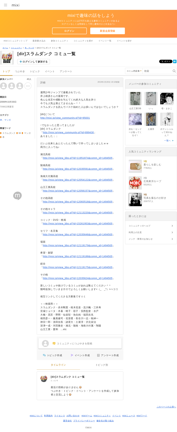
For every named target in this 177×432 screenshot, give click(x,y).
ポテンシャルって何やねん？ (166, 132)
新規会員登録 (107, 31)
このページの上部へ (166, 407)
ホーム (5, 48)
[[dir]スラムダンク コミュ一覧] (43, 378)
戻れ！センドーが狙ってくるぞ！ (135, 132)
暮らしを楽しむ (152, 164)
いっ (151, 108)
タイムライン (58, 365)
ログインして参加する (35, 61)
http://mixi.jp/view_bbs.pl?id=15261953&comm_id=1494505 (78, 223)
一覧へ (167, 140)
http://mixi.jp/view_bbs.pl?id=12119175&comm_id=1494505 (78, 267)
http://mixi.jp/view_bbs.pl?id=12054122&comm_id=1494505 (78, 179)
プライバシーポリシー (84, 421)
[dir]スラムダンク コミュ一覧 (68, 376)
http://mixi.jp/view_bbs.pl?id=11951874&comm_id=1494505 (78, 158)
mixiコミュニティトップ (15, 41)
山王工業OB (136, 108)
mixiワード (141, 415)
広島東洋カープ (152, 181)
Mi (20, 133)
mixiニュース (128, 415)
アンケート (66, 71)
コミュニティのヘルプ (140, 226)
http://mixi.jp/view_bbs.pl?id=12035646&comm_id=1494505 (78, 234)
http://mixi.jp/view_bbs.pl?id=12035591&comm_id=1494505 (78, 168)
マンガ (27, 133)
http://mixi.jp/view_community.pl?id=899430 (68, 132)
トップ (6, 71)
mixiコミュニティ (102, 415)
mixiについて (36, 415)
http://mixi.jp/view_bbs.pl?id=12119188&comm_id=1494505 (78, 256)
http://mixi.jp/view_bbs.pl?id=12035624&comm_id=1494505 (78, 278)
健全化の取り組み (105, 421)
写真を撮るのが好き (155, 197)
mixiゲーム (87, 415)
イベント (50, 71)
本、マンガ (29, 48)
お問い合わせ (73, 415)
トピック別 (101, 365)
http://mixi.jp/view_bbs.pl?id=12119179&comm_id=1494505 (78, 245)
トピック (35, 71)
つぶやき (20, 71)
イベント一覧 (105, 41)
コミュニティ (16, 48)
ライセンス (59, 415)
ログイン (69, 31)
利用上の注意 (135, 232)
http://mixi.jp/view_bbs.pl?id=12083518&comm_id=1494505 (78, 201)
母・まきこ (166, 108)
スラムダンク (9, 133)
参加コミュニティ (59, 41)
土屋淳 (151, 129)
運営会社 (67, 421)
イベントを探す (124, 41)
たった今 (54, 380)
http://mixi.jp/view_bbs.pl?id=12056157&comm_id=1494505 (78, 190)
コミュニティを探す (83, 41)
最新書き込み (39, 41)
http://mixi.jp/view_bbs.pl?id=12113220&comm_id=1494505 (78, 212)
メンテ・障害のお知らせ (141, 239)
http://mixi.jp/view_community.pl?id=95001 (65, 117)
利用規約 (48, 415)
